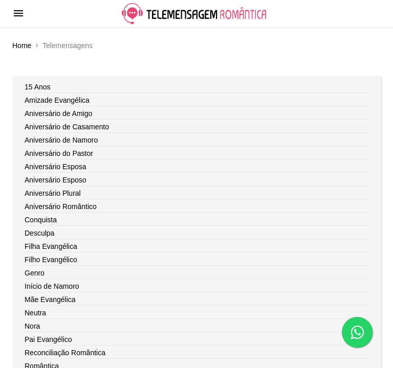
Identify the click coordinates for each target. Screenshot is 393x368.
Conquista (41, 220)
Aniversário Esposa (55, 167)
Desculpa (39, 233)
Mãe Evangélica (50, 299)
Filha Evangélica (51, 246)
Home (21, 45)
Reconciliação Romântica (65, 353)
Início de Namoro (52, 286)
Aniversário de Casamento (67, 127)
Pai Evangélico (48, 339)
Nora (32, 326)
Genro (35, 273)
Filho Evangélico (51, 260)
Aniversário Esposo (55, 180)
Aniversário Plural (53, 193)
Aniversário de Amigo (58, 113)
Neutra (35, 313)
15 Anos (38, 87)
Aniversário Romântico (61, 206)
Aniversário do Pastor (59, 153)
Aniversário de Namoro (61, 140)
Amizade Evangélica (57, 100)
